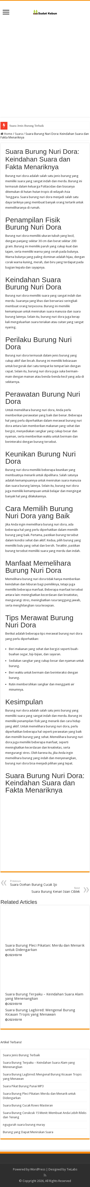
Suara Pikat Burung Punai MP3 (23, 1086)
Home (6, 134)
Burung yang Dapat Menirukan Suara (28, 1132)
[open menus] (6, 13)
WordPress (37, 1169)
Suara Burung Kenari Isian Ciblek (55, 890)
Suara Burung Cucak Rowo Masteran (28, 1105)
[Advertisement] (45, 65)
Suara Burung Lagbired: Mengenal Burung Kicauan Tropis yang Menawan (40, 1012)
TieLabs (71, 1169)
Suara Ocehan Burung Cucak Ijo (34, 883)
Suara (19, 134)
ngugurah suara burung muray (24, 1124)
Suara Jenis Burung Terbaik (26, 125)
